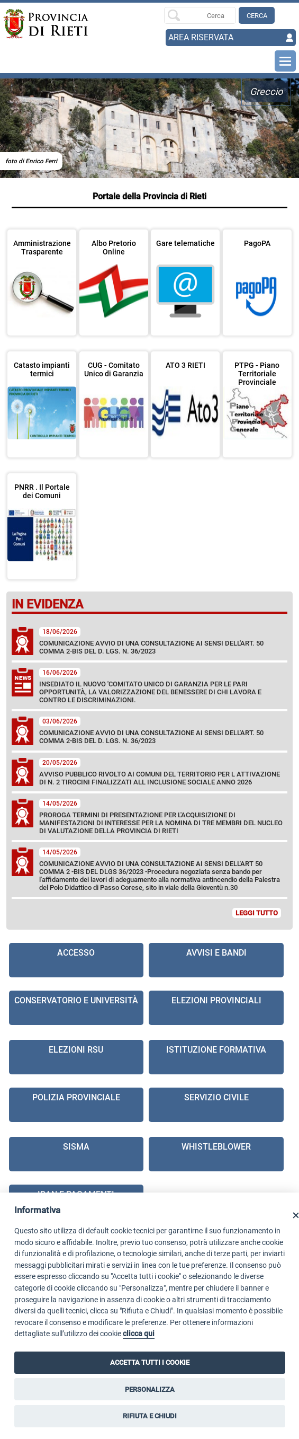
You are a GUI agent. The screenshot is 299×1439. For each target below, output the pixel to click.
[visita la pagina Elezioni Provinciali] (216, 1008)
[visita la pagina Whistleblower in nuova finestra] (216, 1154)
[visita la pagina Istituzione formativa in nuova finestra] (216, 1057)
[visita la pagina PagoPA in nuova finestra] (257, 275)
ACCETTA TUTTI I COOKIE (149, 1362)
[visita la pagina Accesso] (76, 960)
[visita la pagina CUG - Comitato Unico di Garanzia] (113, 397)
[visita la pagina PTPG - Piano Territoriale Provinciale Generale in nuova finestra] (257, 397)
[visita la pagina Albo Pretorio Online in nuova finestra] (113, 275)
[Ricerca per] (200, 15)
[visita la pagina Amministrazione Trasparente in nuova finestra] (41, 275)
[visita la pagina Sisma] (76, 1154)
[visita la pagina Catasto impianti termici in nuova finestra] (41, 397)
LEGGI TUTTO (256, 913)
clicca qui (139, 1333)
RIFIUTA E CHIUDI (150, 1416)
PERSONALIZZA (150, 1389)
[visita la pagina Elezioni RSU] (76, 1057)
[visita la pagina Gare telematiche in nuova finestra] (185, 275)
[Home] (32, 24)
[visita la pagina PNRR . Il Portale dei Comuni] (41, 519)
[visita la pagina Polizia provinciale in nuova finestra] (76, 1105)
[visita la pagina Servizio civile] (216, 1105)
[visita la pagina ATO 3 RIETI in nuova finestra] (185, 397)
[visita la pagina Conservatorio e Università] (76, 1008)
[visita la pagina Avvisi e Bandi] (216, 960)
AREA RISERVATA (200, 37)
